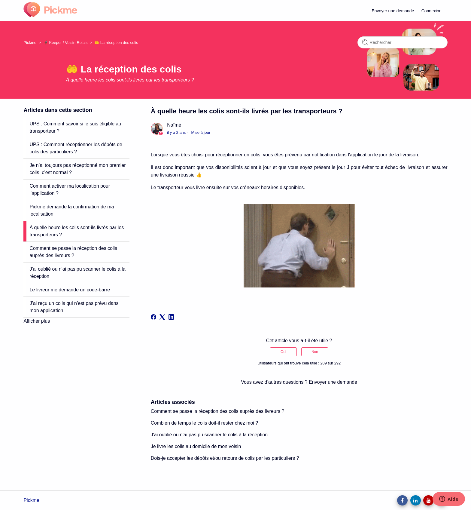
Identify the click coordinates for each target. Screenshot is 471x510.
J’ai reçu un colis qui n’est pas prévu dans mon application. (73, 307)
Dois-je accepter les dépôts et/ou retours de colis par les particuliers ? (225, 458)
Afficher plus (36, 321)
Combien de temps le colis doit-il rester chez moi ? (204, 423)
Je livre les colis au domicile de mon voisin (196, 446)
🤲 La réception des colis (116, 42)
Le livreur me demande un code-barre (69, 289)
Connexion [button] (431, 10)
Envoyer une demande (393, 10)
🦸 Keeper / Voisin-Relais (65, 42)
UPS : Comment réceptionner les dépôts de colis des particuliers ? (75, 148)
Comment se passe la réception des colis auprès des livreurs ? (73, 252)
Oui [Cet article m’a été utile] (283, 352)
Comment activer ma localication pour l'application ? (69, 189)
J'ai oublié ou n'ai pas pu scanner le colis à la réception (77, 272)
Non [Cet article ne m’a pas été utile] (314, 352)
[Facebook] (153, 317)
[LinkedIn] (171, 317)
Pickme (29, 42)
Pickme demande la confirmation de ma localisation (71, 210)
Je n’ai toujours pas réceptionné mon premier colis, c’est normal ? (77, 169)
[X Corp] (162, 317)
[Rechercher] (402, 42)
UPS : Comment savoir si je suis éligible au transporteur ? (75, 127)
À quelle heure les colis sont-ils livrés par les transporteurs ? (76, 231)
